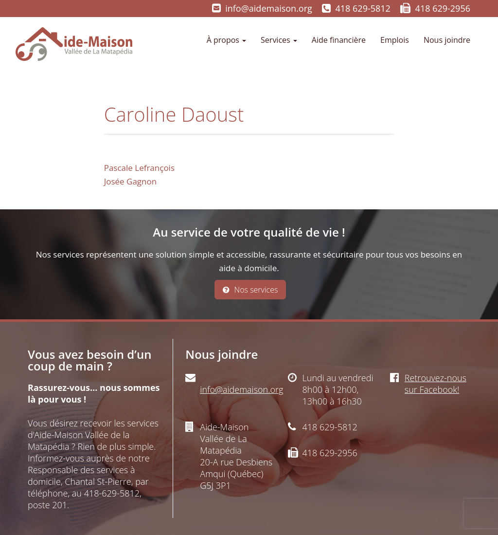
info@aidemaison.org (268, 8)
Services (279, 40)
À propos (226, 40)
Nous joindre (447, 40)
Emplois (394, 40)
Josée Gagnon (130, 181)
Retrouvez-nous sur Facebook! (435, 383)
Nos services (250, 289)
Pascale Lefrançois (139, 167)
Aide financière (339, 40)
